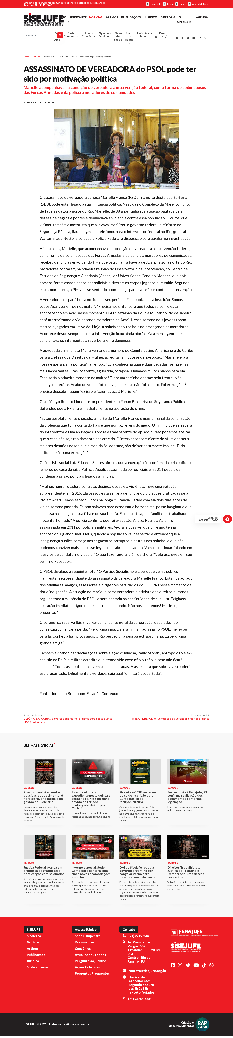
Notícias (96, 17)
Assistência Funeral (144, 35)
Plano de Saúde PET (129, 38)
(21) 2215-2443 (139, 938)
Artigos (112, 17)
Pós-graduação (162, 35)
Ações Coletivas (87, 969)
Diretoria (167, 17)
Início (62, 17)
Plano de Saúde (118, 37)
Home (26, 58)
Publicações (131, 17)
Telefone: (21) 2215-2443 (38, 5)
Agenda (202, 17)
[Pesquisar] (60, 36)
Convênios (83, 950)
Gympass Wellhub (105, 35)
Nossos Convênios (89, 35)
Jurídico (150, 17)
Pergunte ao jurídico (90, 963)
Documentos (85, 944)
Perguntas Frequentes (92, 975)
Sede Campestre (71, 35)
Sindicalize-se (37, 969)
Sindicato (34, 938)
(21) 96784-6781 (140, 1000)
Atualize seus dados (90, 956)
